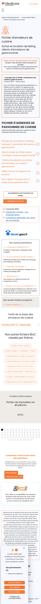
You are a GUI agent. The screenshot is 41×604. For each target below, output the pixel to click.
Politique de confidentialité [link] (14, 597)
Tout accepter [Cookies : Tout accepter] (14, 582)
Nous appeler (11, 472)
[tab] (20, 144)
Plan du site (28, 581)
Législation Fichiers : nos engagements (17, 213)
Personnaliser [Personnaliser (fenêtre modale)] (14, 592)
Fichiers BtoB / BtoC (28, 17)
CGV (36, 599)
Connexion (33, 4)
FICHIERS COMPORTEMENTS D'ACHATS (21, 377)
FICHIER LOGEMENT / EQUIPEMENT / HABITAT (20, 351)
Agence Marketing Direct (10, 17)
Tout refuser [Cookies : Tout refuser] (14, 587)
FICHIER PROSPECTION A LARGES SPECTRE (20, 382)
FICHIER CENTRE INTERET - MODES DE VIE (20, 372)
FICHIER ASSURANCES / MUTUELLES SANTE (20, 361)
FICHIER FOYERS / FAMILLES (20, 346)
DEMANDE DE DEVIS (15, 201)
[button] (20, 144)
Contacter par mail (13, 476)
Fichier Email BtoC (13, 305)
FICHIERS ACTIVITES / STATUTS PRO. (20, 366)
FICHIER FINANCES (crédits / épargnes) (20, 356)
